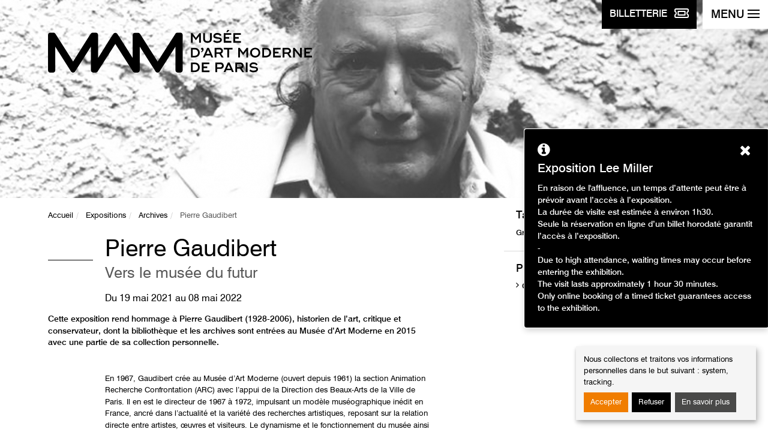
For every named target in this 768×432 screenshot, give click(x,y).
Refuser (651, 402)
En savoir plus (706, 402)
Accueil (60, 216)
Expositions (106, 216)
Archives (153, 216)
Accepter (606, 402)
